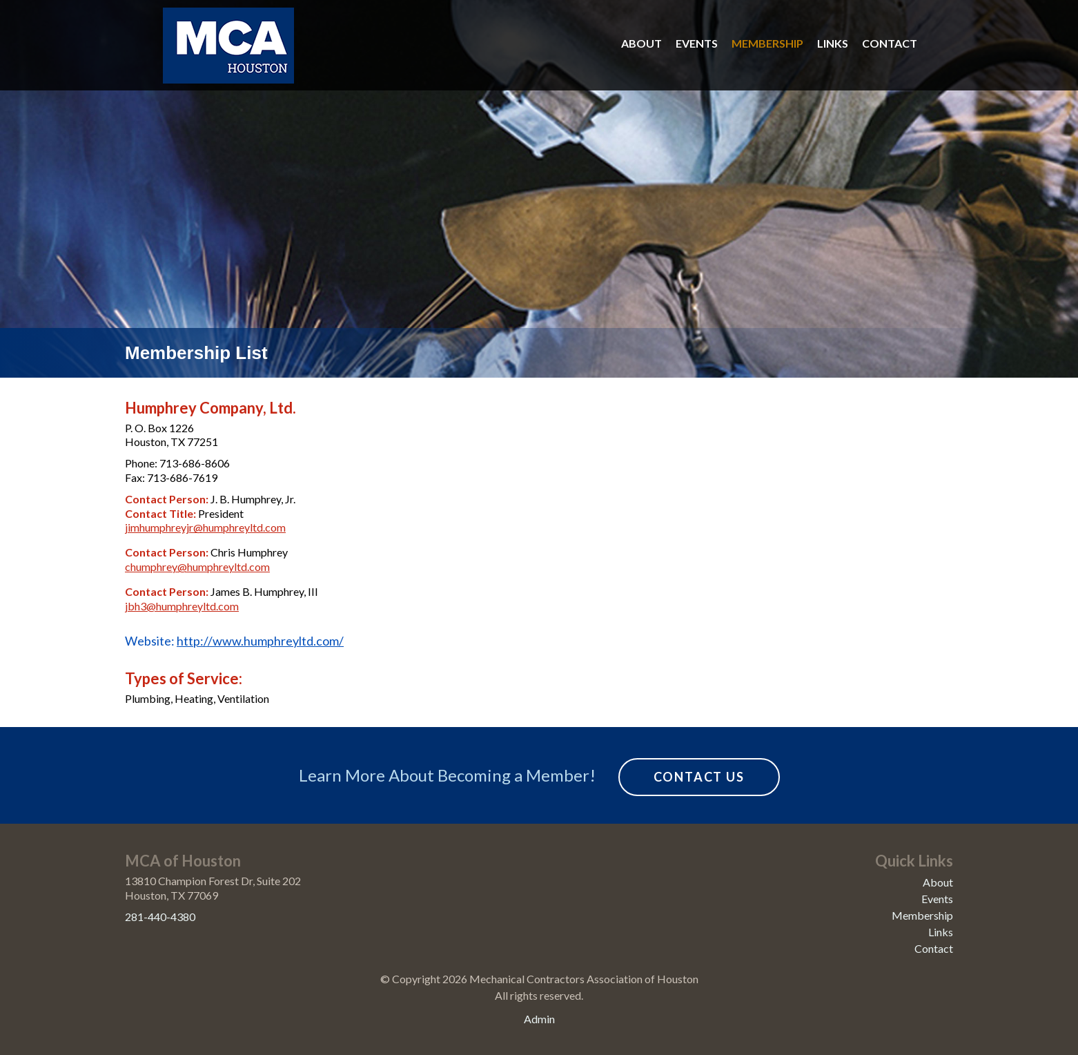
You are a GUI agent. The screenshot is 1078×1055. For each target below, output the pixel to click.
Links (832, 43)
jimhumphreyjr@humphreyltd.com (205, 527)
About (641, 43)
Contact (889, 43)
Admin (539, 1018)
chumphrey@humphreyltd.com (197, 566)
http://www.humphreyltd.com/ (260, 640)
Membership (767, 43)
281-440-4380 (160, 916)
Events (697, 43)
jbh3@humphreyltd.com (182, 605)
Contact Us (699, 776)
